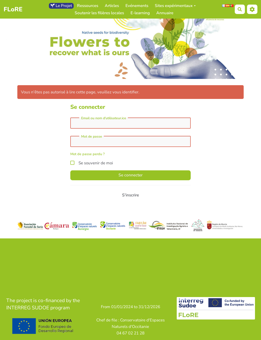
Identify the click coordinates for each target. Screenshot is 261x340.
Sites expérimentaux (175, 5)
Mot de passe (91, 136)
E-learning (140, 13)
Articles (112, 5)
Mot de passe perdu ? (87, 154)
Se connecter (130, 175)
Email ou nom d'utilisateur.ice (103, 118)
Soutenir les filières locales (99, 13)
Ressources (87, 5)
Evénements (136, 5)
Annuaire (164, 13)
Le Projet (61, 5)
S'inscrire (130, 195)
